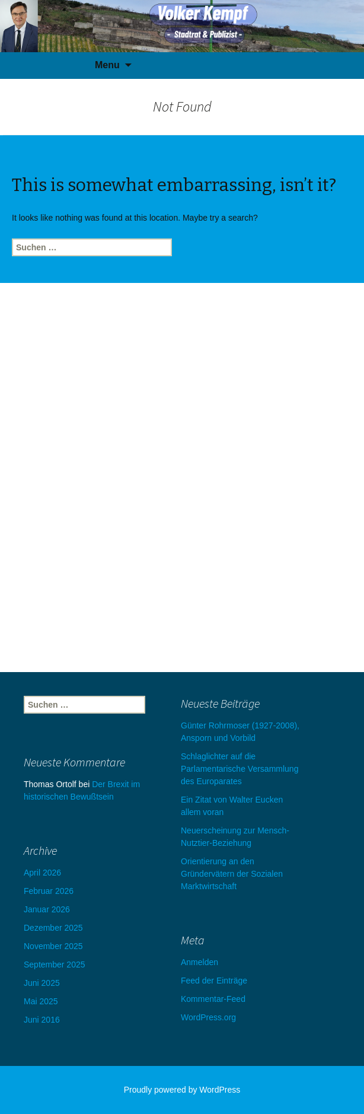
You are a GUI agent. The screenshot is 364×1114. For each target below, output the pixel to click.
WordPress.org (208, 1017)
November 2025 (53, 946)
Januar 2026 (47, 909)
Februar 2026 (49, 891)
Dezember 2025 (53, 927)
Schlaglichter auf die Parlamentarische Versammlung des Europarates (239, 769)
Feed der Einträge (214, 980)
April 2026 (42, 872)
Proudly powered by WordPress (182, 1089)
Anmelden (199, 962)
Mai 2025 (41, 1001)
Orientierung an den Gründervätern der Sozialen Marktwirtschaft (232, 874)
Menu (107, 65)
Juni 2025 (42, 983)
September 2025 (54, 964)
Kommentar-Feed (213, 999)
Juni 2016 (42, 1019)
